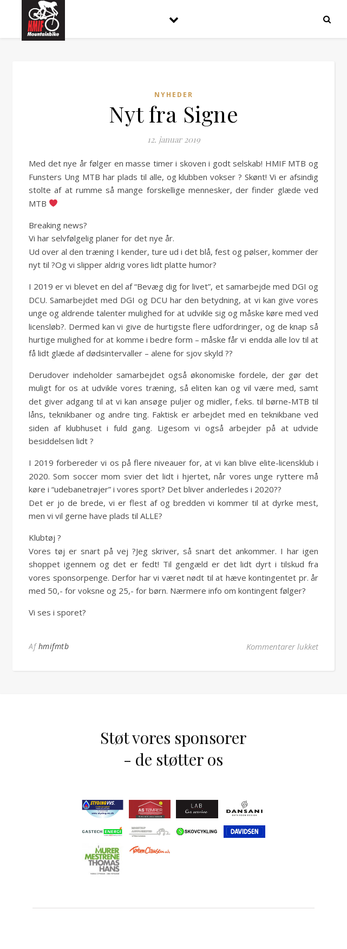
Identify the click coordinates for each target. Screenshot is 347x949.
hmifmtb (53, 646)
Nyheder (173, 94)
